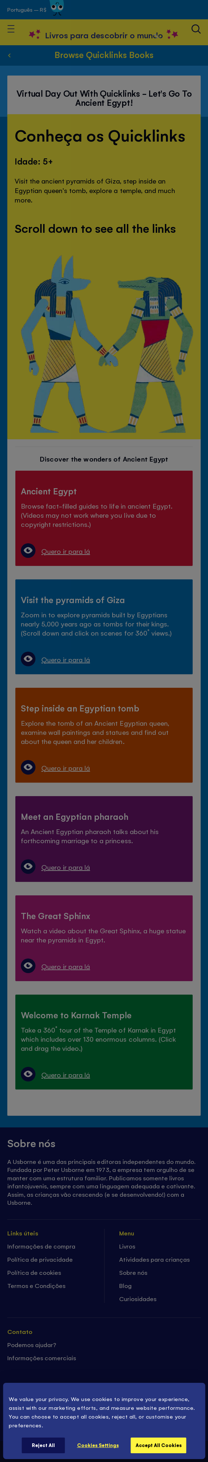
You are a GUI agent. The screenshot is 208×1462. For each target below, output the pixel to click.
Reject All (43, 1445)
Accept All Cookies (159, 1445)
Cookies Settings (98, 1445)
